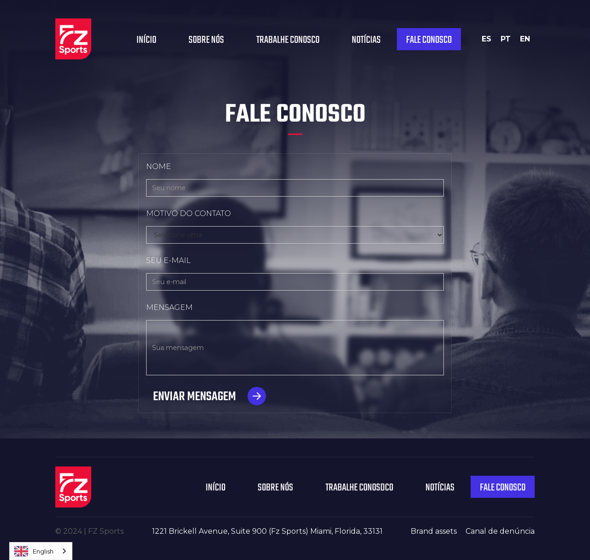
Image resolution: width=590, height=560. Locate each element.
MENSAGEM (169, 307)
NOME (158, 166)
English (33, 551)
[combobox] (40, 551)
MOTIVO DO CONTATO (188, 213)
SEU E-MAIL (168, 260)
